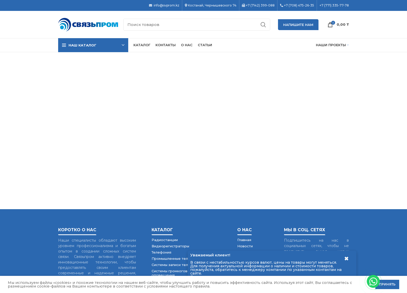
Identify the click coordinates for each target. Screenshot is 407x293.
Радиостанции (165, 240)
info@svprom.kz (166, 5)
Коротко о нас (77, 229)
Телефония (161, 252)
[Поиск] (196, 25)
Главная (244, 240)
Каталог (162, 229)
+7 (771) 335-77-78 (334, 5)
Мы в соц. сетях (304, 229)
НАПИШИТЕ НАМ (298, 25)
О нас (244, 229)
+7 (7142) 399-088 (260, 5)
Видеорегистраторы (170, 246)
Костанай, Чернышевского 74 (212, 5)
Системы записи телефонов (177, 265)
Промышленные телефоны (176, 258)
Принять (387, 284)
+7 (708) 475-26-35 (299, 5)
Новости (245, 246)
